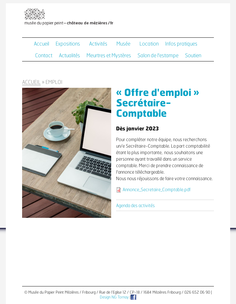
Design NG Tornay (114, 297)
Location (149, 43)
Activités (98, 43)
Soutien (193, 55)
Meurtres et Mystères (108, 55)
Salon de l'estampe (158, 55)
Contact (43, 55)
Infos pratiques (181, 43)
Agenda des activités (135, 206)
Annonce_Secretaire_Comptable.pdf (156, 190)
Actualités (69, 55)
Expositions (68, 43)
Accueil (41, 43)
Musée (123, 43)
